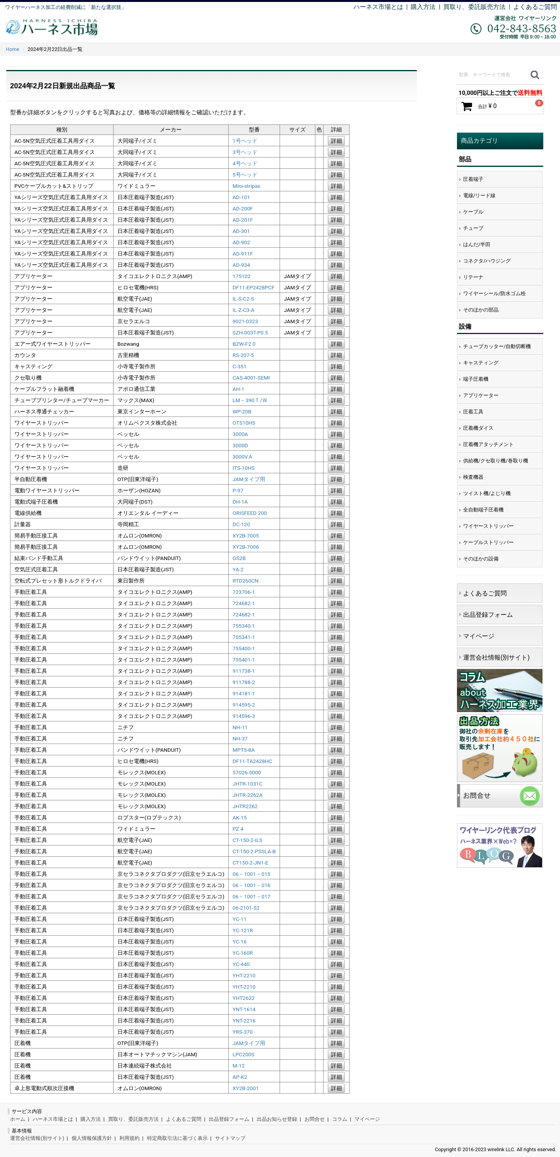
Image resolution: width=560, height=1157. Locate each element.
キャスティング (481, 363)
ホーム (17, 1119)
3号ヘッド (245, 152)
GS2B (239, 558)
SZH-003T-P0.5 (250, 332)
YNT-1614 (244, 1009)
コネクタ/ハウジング (487, 261)
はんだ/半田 (476, 244)
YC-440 (241, 964)
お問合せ (314, 1119)
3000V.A (242, 456)
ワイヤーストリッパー (488, 526)
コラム (339, 1119)
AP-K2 (240, 1077)
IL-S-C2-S (243, 299)
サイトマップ (230, 1138)
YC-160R (243, 953)
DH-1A (240, 502)
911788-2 (244, 682)
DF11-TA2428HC (252, 761)
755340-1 (244, 626)
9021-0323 (245, 321)
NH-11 (240, 727)
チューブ (473, 228)
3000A (240, 434)
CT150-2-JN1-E (250, 862)
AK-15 (240, 817)
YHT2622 (244, 998)
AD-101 (241, 197)
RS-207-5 (243, 355)
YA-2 (238, 569)
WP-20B (242, 411)
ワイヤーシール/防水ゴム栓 (494, 293)
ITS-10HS (244, 468)
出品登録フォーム (488, 614)
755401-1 (244, 659)
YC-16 (240, 941)
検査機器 (473, 477)
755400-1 (244, 648)
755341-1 (244, 637)
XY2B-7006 (246, 547)
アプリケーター (481, 395)
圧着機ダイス (478, 428)
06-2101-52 (246, 908)
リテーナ (473, 277)
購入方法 (423, 7)
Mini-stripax (246, 186)
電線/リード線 (479, 195)
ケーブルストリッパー (488, 542)
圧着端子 (473, 179)
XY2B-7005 (246, 535)
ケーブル (473, 212)
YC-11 (240, 919)
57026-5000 (247, 772)
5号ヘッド (245, 175)
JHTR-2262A (247, 795)
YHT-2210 (244, 975)
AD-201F (243, 220)
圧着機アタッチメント (488, 444)
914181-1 (244, 693)
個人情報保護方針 (92, 1138)
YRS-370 (243, 1032)
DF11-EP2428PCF (254, 287)
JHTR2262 (245, 806)
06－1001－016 (251, 885)
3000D (240, 445)
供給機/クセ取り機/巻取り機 (495, 461)
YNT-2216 (244, 1020)
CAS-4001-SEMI (251, 378)
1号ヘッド (245, 141)
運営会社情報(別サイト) (496, 657)
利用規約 (129, 1138)
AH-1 (238, 389)
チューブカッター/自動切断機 (497, 346)
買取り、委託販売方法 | (478, 7)
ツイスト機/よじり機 (487, 493)
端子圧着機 (475, 379)
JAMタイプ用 (249, 479)
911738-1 (244, 671)
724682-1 (244, 603)
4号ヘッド (245, 163)
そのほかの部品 (481, 310)
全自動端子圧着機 (483, 510)
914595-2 (244, 705)
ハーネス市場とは (378, 7)
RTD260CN (246, 581)
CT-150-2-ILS (247, 840)
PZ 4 (238, 829)
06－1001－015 (251, 874)
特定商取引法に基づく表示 (177, 1138)
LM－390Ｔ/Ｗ (250, 400)
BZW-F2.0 (244, 344)
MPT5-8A (244, 750)
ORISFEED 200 (250, 513)
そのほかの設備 (481, 559)
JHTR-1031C (247, 784)
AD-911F (243, 253)
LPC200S (243, 1054)
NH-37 (240, 738)
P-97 (238, 490)
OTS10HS (244, 423)
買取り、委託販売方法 (133, 1119)
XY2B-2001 (246, 1088)
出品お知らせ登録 (277, 1119)
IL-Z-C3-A (243, 310)
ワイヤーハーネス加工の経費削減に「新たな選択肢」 (65, 7)
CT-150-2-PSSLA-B (254, 851)
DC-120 (241, 524)
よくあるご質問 (535, 7)
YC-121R (243, 930)
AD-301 (241, 231)
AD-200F (243, 208)
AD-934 (241, 265)
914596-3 (244, 716)
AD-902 (241, 242)
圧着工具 (473, 412)
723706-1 (244, 592)
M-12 (239, 1065)
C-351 (240, 366)
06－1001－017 (251, 896)
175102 (241, 276)
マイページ (478, 636)
